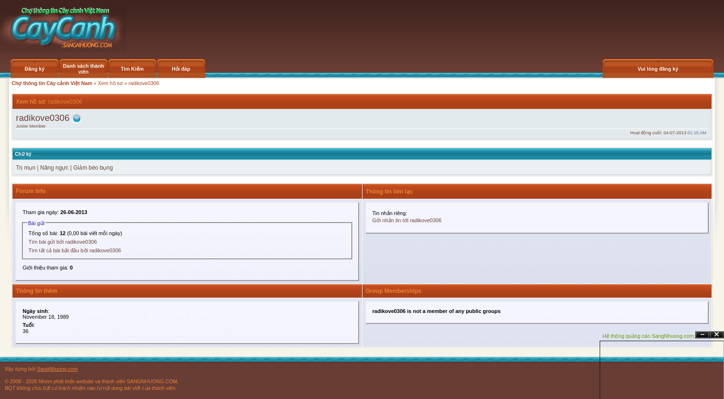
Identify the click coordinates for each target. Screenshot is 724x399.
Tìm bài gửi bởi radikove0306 (63, 242)
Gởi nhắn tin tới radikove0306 (407, 220)
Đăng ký (34, 69)
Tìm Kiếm (132, 69)
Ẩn (702, 334)
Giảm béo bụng (93, 167)
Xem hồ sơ (110, 83)
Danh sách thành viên (83, 69)
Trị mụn (25, 167)
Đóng (717, 334)
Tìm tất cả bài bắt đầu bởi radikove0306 (75, 250)
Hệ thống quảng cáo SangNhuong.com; (649, 336)
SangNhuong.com (57, 369)
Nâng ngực (55, 167)
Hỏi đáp (181, 69)
